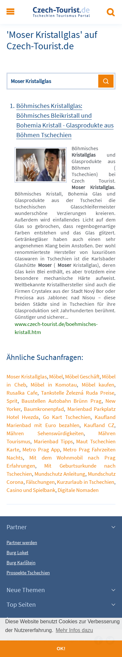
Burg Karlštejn (21, 562)
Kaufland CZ (99, 425)
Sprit (12, 400)
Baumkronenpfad (44, 408)
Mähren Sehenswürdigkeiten (45, 433)
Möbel (56, 376)
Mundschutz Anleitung (59, 473)
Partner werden (22, 542)
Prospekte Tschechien (28, 572)
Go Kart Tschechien (66, 417)
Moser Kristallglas (27, 376)
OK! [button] (61, 648)
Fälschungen (40, 481)
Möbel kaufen (98, 384)
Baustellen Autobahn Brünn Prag (61, 400)
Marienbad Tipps (53, 441)
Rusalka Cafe (22, 392)
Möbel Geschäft (82, 376)
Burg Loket (17, 552)
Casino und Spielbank (31, 490)
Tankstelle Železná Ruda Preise (77, 392)
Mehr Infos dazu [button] (74, 630)
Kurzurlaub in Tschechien (85, 481)
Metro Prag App (41, 449)
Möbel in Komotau (54, 384)
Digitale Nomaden (78, 490)
